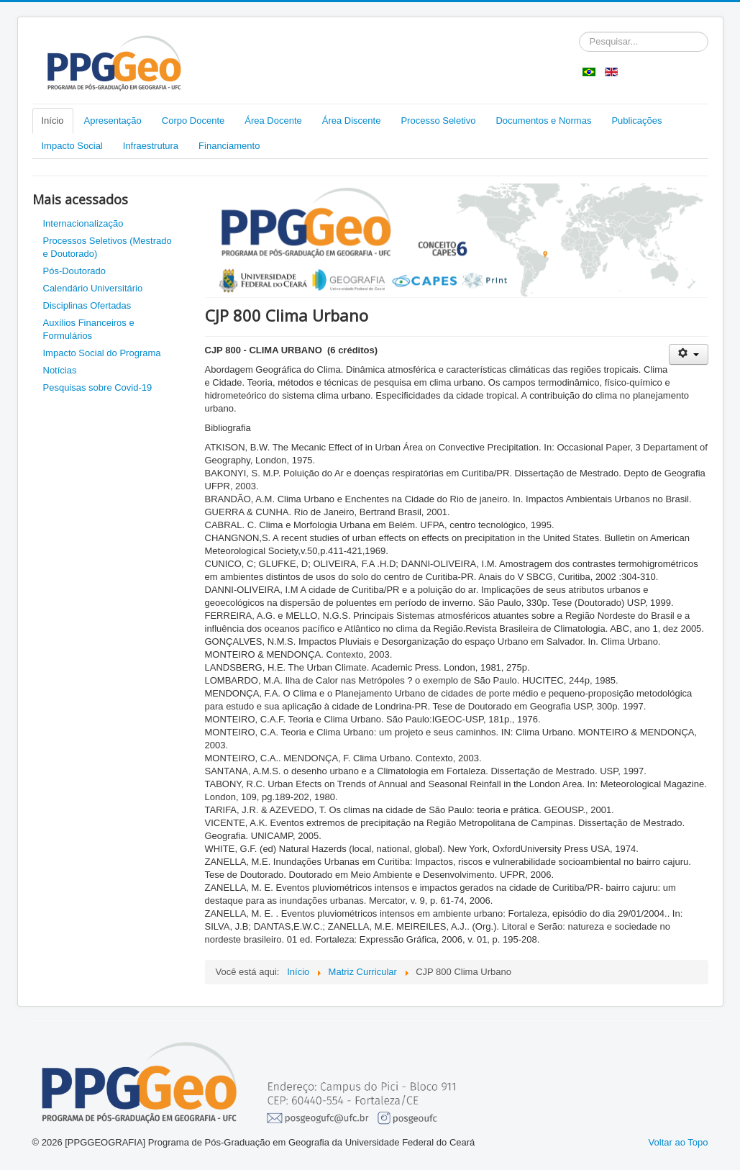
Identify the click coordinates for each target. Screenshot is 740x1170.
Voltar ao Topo (678, 1142)
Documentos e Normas (543, 120)
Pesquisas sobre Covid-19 (97, 387)
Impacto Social (72, 145)
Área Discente (351, 120)
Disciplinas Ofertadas (87, 305)
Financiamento (229, 145)
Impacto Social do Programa (102, 353)
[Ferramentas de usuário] (688, 354)
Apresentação (113, 120)
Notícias (60, 370)
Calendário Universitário (93, 288)
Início (53, 120)
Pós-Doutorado (74, 271)
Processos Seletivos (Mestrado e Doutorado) (107, 247)
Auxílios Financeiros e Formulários (88, 329)
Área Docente (273, 120)
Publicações (636, 120)
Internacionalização (83, 223)
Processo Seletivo (438, 120)
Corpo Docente (193, 120)
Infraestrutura (150, 145)
